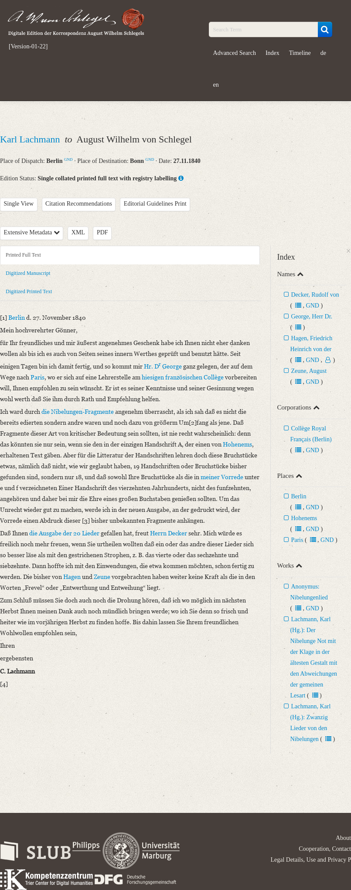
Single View (19, 203)
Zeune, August (309, 371)
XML (78, 232)
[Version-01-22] (28, 47)
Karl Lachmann (31, 139)
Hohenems (304, 518)
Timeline (300, 53)
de (323, 53)
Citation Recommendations (78, 203)
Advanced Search (234, 53)
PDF (102, 232)
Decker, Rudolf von (315, 294)
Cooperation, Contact (325, 849)
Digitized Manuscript (28, 273)
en (216, 84)
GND (68, 159)
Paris (297, 540)
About (343, 838)
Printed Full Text (23, 255)
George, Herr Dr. (311, 316)
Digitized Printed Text (29, 291)
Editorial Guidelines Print (155, 203)
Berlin (298, 496)
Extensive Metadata (32, 232)
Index (272, 53)
